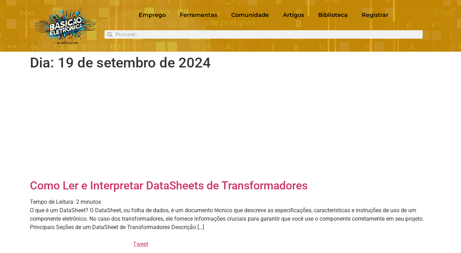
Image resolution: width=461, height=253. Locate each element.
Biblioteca (333, 15)
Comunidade (250, 15)
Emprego (152, 15)
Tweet (140, 244)
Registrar (375, 15)
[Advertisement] (230, 126)
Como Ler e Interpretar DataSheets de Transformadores (169, 185)
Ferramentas (198, 15)
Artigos (293, 15)
